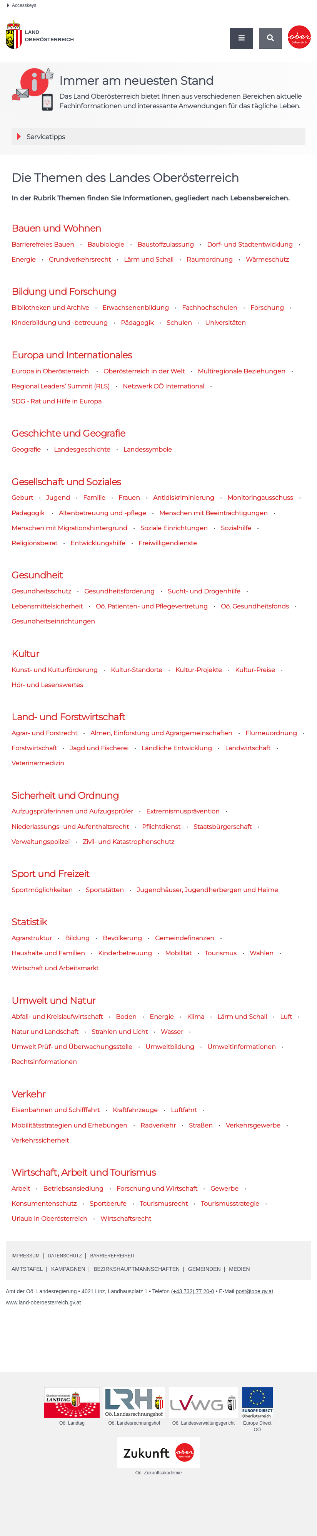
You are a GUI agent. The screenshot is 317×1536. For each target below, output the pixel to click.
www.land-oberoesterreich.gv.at (43, 1398)
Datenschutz (72, 1351)
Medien (239, 1364)
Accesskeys (21, 5)
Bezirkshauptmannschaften (136, 1364)
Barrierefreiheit (126, 1351)
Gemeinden (204, 1364)
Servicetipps (75, 136)
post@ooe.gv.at (254, 1386)
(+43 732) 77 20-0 (192, 1386)
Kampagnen (68, 1364)
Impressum (28, 1351)
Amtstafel (27, 1364)
